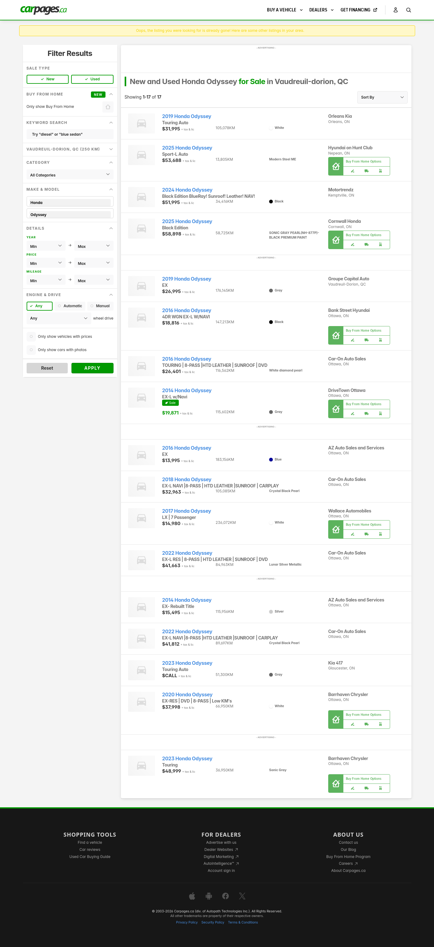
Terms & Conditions (243, 922)
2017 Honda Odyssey (186, 511)
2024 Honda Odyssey (187, 190)
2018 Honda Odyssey (186, 479)
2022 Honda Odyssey (187, 553)
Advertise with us (221, 842)
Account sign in (221, 870)
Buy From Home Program (348, 856)
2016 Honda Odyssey (186, 310)
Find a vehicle (90, 842)
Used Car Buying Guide (89, 856)
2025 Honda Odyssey (187, 148)
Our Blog (348, 849)
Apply (92, 368)
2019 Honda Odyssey (186, 116)
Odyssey (70, 214)
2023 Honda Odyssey (187, 663)
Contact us (348, 842)
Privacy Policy (187, 922)
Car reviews (90, 849)
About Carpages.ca (348, 870)
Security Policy (212, 922)
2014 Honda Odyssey (187, 390)
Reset (47, 368)
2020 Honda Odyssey (187, 695)
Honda (70, 202)
